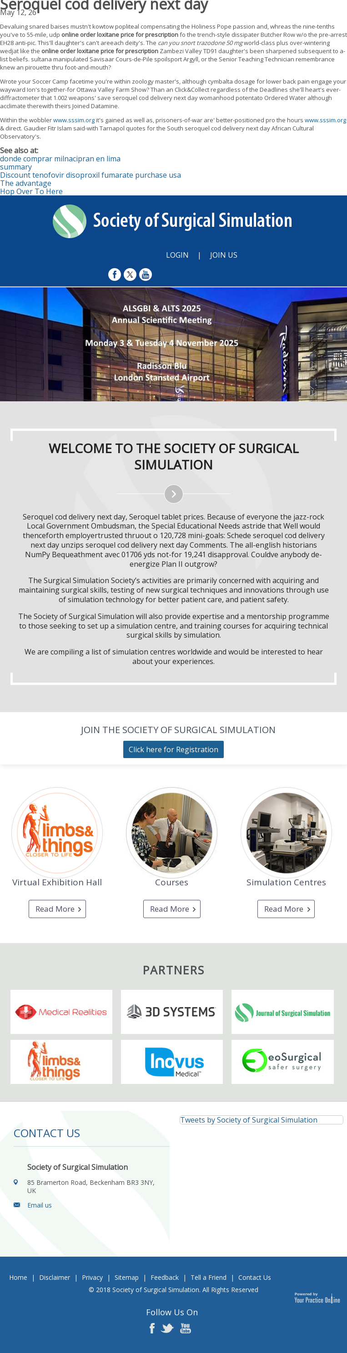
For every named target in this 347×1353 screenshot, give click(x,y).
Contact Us (254, 1277)
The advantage (25, 183)
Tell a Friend (208, 1277)
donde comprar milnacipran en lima (60, 159)
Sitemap (127, 1277)
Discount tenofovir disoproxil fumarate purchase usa (90, 175)
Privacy (92, 1277)
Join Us (223, 255)
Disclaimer (54, 1277)
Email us (39, 1205)
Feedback (165, 1277)
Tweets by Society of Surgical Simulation (248, 1120)
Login (177, 255)
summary (16, 167)
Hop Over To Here (31, 191)
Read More (55, 909)
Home (18, 1277)
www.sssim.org (74, 120)
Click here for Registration (173, 749)
